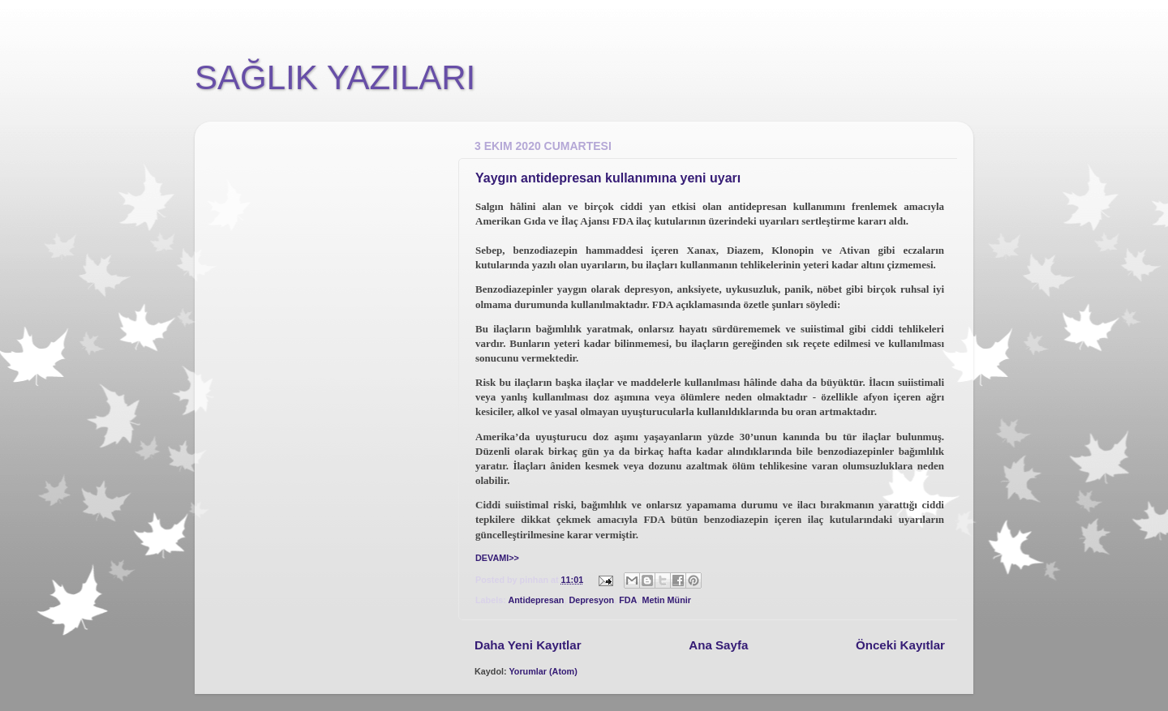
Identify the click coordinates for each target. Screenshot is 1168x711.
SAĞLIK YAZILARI (335, 77)
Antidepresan (536, 600)
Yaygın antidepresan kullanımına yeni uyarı (608, 178)
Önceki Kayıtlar (900, 645)
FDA (628, 600)
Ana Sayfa (718, 645)
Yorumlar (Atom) (543, 671)
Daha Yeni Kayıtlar (528, 645)
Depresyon (591, 600)
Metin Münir (666, 600)
